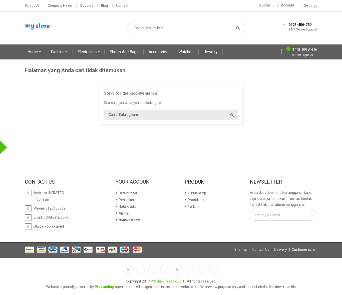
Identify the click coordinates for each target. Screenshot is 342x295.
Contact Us (260, 249)
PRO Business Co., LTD (168, 281)
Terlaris (193, 206)
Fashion (58, 52)
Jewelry (211, 52)
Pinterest (177, 269)
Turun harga (197, 193)
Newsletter (266, 182)
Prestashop (104, 287)
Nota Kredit (127, 206)
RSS (152, 269)
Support (86, 5)
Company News (60, 5)
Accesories (158, 52)
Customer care (303, 249)
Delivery (280, 249)
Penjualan (126, 200)
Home (33, 52)
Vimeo (189, 269)
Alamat (124, 213)
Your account (134, 182)
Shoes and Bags (124, 52)
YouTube (164, 269)
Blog (104, 5)
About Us (32, 5)
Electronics (87, 52)
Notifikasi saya (129, 220)
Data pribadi (127, 193)
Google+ (213, 269)
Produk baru (197, 200)
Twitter (140, 269)
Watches (186, 52)
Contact (122, 5)
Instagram (201, 269)
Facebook (128, 269)
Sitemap (240, 249)
